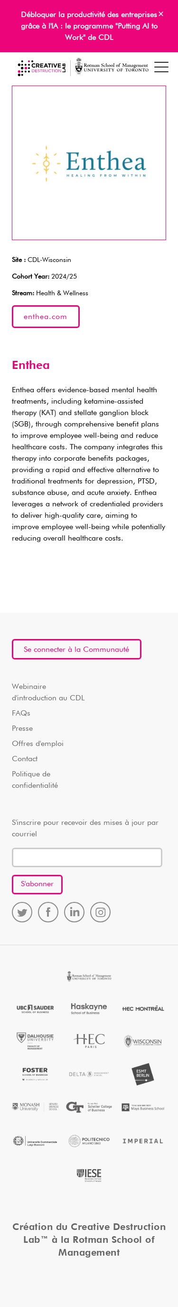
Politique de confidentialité (35, 780)
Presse (22, 729)
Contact (24, 759)
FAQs (21, 713)
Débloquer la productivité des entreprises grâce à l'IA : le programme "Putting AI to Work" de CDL (89, 26)
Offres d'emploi (38, 744)
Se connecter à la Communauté (76, 650)
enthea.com (45, 317)
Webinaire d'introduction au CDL (48, 692)
